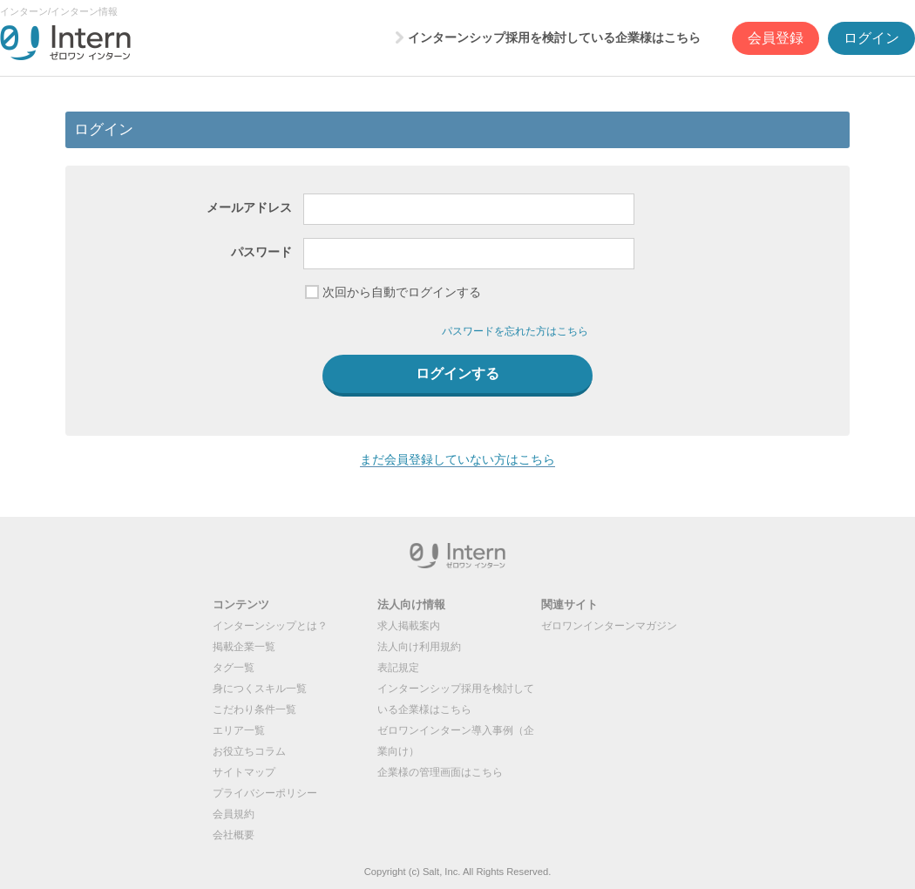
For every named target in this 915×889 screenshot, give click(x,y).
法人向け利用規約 (419, 647)
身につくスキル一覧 (260, 688)
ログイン (871, 38)
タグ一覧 (233, 668)
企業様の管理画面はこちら (440, 772)
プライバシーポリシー (265, 793)
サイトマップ (244, 772)
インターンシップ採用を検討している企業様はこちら (554, 37)
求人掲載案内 (408, 626)
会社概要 (233, 835)
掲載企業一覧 (244, 647)
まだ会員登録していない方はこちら (457, 459)
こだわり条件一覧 (254, 709)
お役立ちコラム (249, 751)
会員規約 (233, 814)
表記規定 (398, 668)
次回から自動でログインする (401, 292)
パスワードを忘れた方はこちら (515, 331)
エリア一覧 (239, 730)
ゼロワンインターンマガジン (609, 626)
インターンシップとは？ (270, 626)
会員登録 (775, 38)
